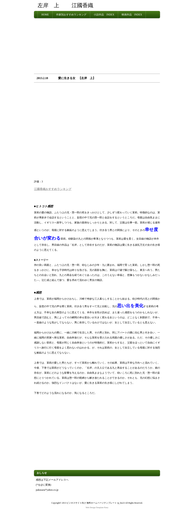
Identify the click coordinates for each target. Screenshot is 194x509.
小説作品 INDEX (104, 14)
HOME (45, 14)
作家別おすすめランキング (71, 14)
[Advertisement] (97, 47)
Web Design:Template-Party (97, 507)
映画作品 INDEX (132, 14)
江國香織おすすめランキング (52, 188)
